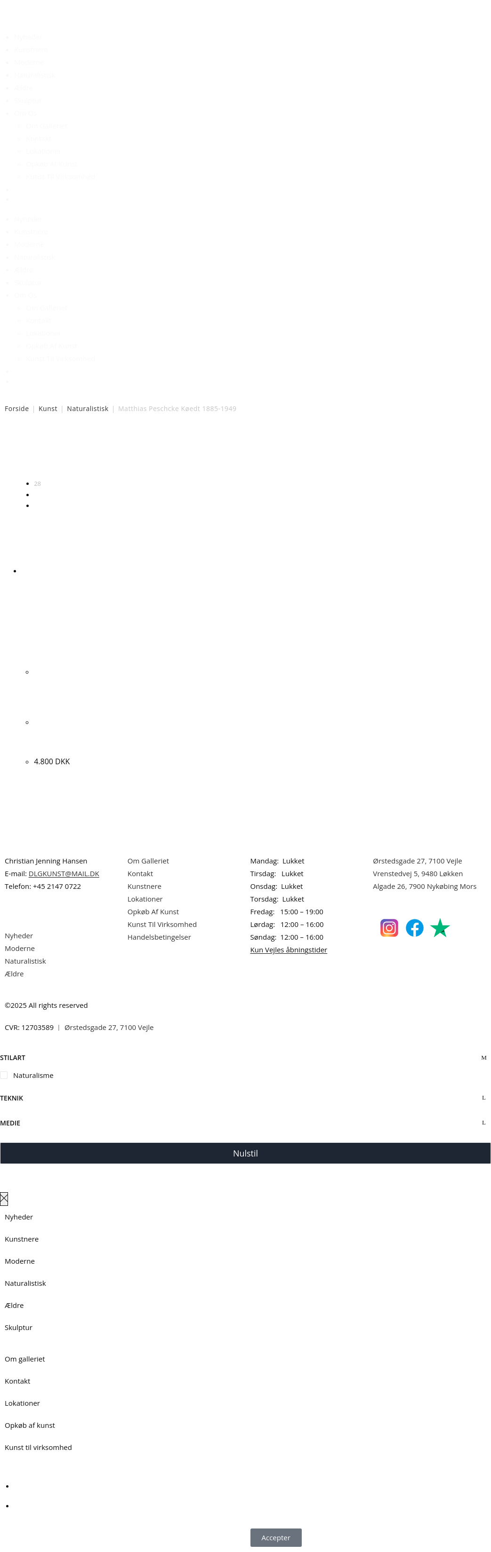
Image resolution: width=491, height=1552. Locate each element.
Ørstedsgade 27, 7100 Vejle (417, 860)
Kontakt (38, 138)
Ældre (23, 87)
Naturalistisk (35, 74)
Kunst (48, 408)
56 (37, 495)
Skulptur (28, 100)
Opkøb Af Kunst (51, 163)
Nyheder (28, 36)
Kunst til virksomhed (38, 1447)
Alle (39, 505)
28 (37, 483)
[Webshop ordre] (245, 453)
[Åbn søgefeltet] (19, 192)
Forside (17, 408)
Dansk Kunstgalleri (47, 9)
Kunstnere (31, 49)
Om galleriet (25, 1358)
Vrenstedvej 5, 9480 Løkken (418, 873)
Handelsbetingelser (159, 937)
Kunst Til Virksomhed (60, 176)
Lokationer (43, 151)
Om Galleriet (46, 125)
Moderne (29, 62)
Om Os (25, 113)
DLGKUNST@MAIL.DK (64, 873)
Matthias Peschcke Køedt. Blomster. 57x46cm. (68, 734)
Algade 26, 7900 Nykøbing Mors (424, 886)
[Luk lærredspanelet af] (4, 1199)
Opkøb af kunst (30, 1425)
